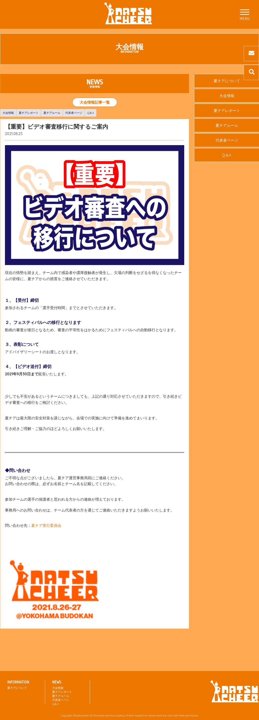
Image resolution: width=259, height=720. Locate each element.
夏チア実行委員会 (46, 525)
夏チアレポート (29, 113)
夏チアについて (17, 688)
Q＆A (90, 113)
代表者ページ (73, 113)
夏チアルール (51, 113)
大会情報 (8, 113)
